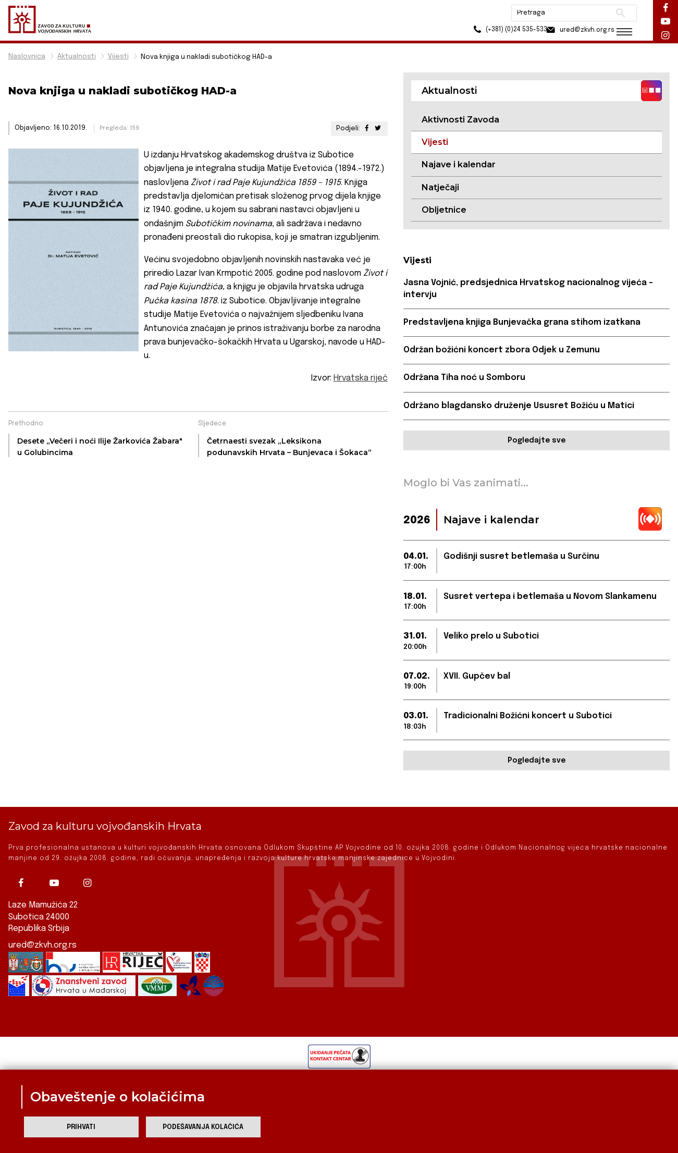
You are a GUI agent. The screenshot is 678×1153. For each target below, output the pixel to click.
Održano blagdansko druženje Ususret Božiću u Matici (519, 406)
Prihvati (81, 1127)
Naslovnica (26, 56)
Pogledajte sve (536, 441)
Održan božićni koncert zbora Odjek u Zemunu (501, 350)
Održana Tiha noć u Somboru (464, 378)
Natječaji (440, 187)
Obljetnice (444, 210)
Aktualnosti (76, 56)
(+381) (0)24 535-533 (496, 31)
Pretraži (615, 13)
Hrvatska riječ (360, 378)
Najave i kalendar (459, 165)
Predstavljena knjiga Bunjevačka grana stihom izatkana (521, 322)
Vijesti (118, 56)
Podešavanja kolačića (203, 1127)
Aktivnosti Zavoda (460, 120)
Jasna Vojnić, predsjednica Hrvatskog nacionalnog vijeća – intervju (528, 289)
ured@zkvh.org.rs (42, 945)
